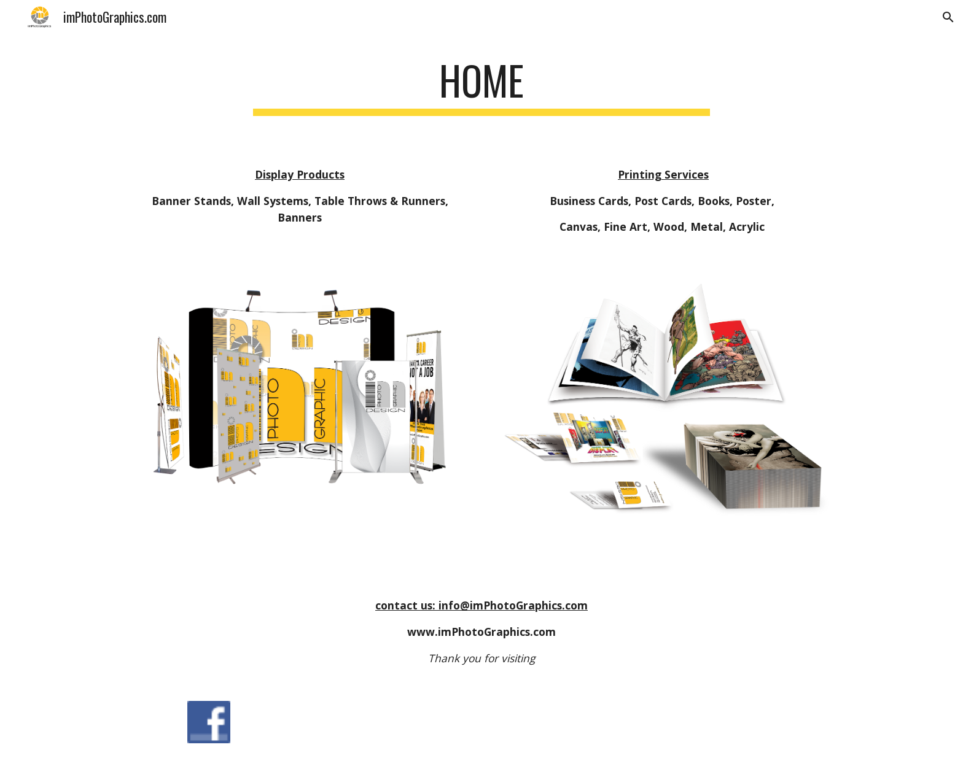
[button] (948, 17)
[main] (481, 92)
